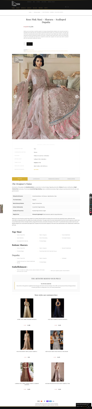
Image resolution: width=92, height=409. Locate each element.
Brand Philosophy (15, 385)
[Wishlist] (90, 206)
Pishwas (38, 1)
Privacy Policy (15, 387)
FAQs (13, 395)
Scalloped (60, 50)
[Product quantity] (25, 43)
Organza (53, 50)
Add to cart (29, 44)
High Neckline (45, 50)
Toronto (48, 385)
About (13, 381)
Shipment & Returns (16, 391)
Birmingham (49, 381)
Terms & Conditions (16, 393)
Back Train (44, 1)
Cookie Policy (14, 389)
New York (49, 387)
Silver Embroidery (33, 389)
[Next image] (76, 97)
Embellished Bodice (30, 50)
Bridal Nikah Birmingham (70, 383)
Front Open (32, 387)
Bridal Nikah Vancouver (69, 387)
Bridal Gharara (33, 385)
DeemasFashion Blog (69, 391)
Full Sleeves (39, 50)
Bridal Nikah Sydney (69, 385)
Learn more (85, 406)
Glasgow (49, 389)
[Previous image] (15, 97)
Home (30, 12)
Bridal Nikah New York (69, 381)
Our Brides (32, 381)
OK (88, 406)
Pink (57, 50)
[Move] (90, 194)
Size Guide (14, 399)
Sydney (48, 383)
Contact (13, 397)
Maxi (34, 1)
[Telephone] (90, 200)
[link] (91, 197)
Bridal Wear (37, 12)
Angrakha (29, 1)
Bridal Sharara (33, 383)
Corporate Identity (15, 383)
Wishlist (13, 402)
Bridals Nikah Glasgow (69, 389)
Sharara (66, 50)
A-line (31, 391)
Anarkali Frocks (51, 1)
